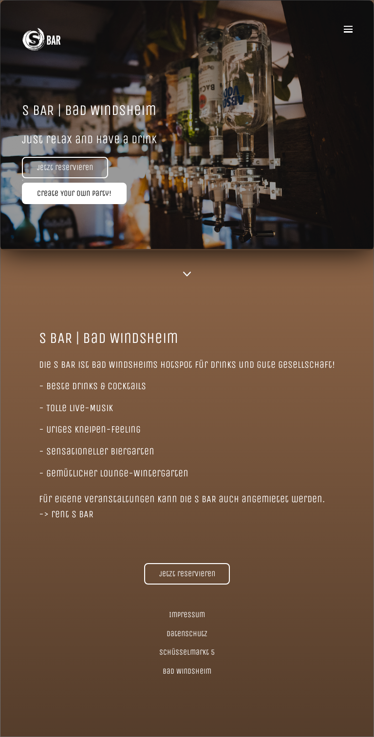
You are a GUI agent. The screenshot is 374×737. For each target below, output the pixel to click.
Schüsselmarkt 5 (187, 652)
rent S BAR (72, 514)
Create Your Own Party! (74, 193)
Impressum (187, 614)
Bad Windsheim (187, 671)
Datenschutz (187, 633)
